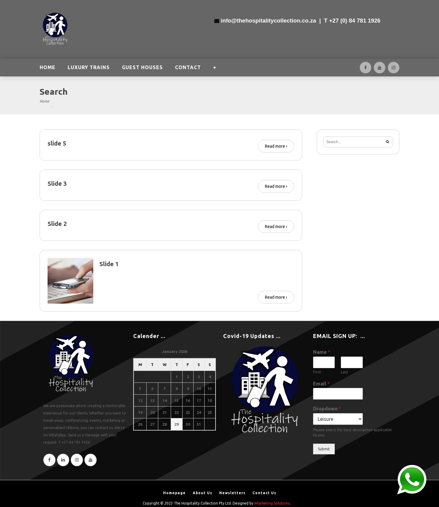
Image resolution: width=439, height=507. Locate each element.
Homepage (174, 493)
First (317, 372)
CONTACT (188, 68)
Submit (324, 449)
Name (321, 352)
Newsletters (232, 493)
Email (321, 383)
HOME (47, 68)
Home (44, 101)
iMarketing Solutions (272, 503)
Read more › (276, 146)
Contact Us (264, 493)
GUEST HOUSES (142, 68)
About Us (202, 493)
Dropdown (327, 408)
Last (344, 372)
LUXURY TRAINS (89, 68)
